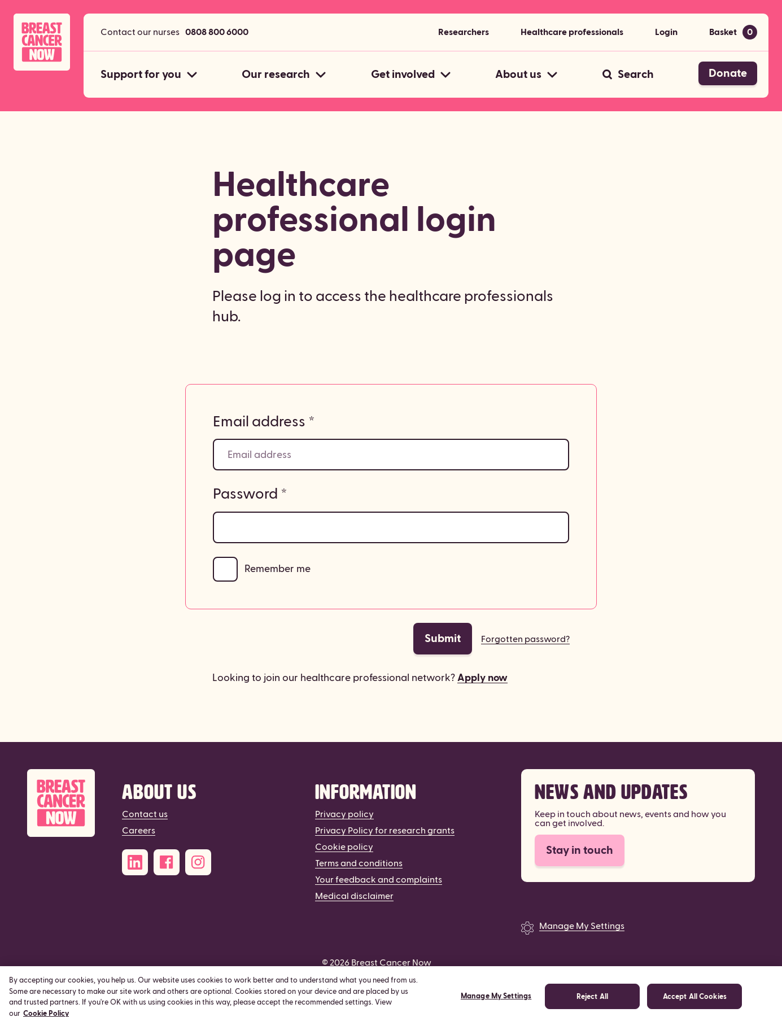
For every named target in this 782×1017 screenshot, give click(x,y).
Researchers (463, 32)
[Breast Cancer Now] (61, 803)
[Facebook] (167, 862)
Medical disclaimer (354, 896)
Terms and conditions (359, 863)
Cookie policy (344, 847)
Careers (138, 830)
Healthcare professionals (572, 32)
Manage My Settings (581, 926)
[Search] (628, 74)
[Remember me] (225, 569)
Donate (728, 73)
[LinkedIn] (135, 862)
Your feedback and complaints (378, 879)
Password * (250, 494)
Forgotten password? (525, 639)
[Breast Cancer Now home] (42, 42)
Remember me (277, 569)
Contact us (145, 814)
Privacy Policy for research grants (385, 830)
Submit (443, 638)
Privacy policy (344, 814)
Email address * (264, 421)
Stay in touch (579, 850)
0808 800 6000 (216, 32)
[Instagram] (198, 862)
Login (666, 32)
